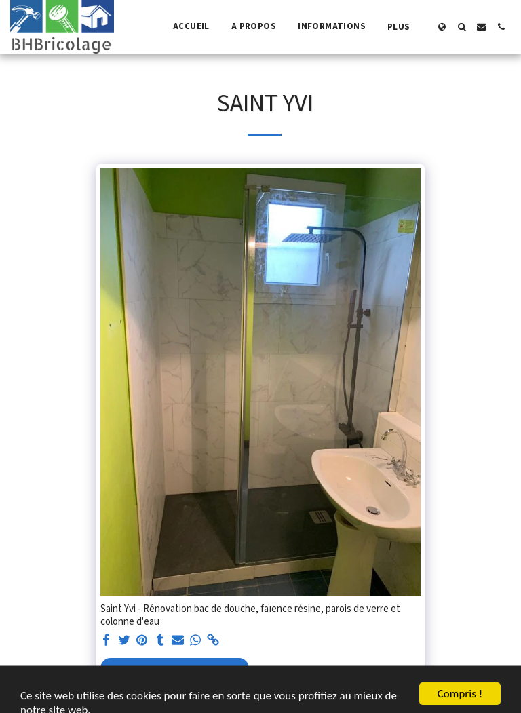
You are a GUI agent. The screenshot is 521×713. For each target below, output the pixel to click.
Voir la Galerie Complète (174, 673)
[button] (461, 26)
